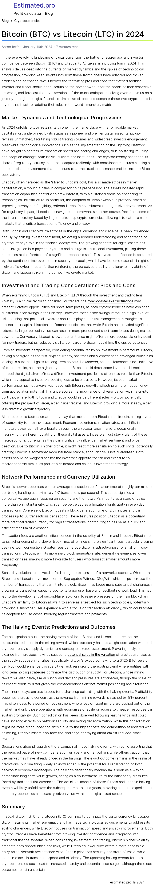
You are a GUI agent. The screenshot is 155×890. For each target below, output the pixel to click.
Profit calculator (27, 13)
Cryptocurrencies (27, 21)
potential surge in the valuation (91, 654)
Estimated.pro (34, 5)
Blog (49, 13)
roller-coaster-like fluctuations (110, 301)
